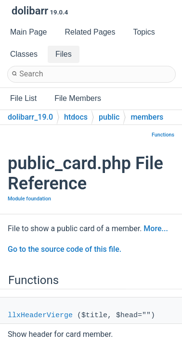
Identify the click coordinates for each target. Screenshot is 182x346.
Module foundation (29, 199)
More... (155, 228)
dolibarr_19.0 (30, 117)
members (146, 117)
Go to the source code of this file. (64, 249)
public (109, 117)
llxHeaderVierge (40, 315)
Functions (163, 135)
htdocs (76, 117)
